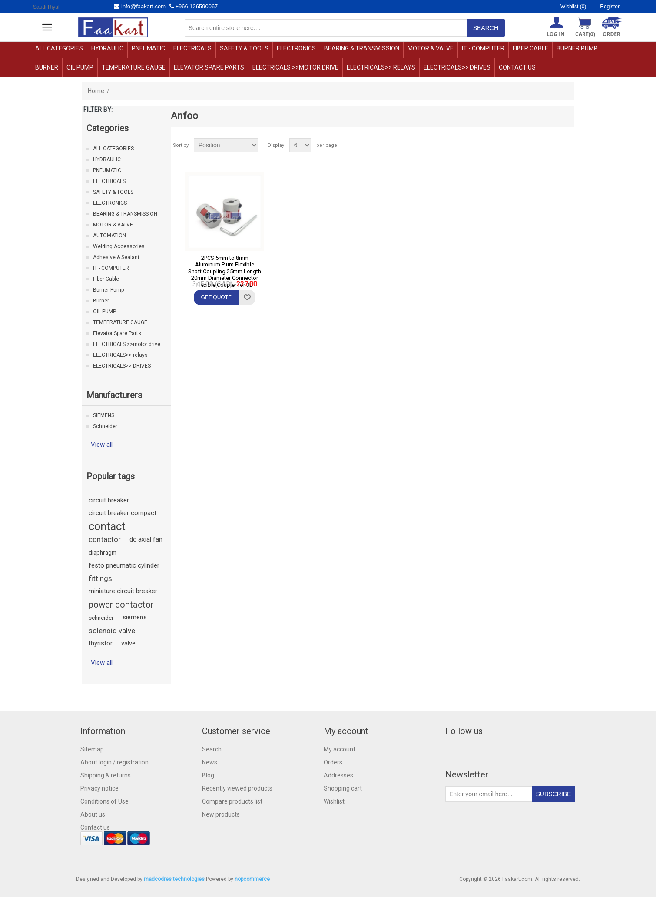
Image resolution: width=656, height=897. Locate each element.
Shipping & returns (105, 775)
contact (107, 526)
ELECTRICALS (192, 48)
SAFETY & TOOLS (244, 48)
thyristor (101, 643)
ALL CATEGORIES (59, 48)
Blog (208, 775)
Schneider (105, 426)
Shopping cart (343, 788)
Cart (585, 34)
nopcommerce (252, 879)
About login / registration (114, 762)
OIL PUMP (79, 67)
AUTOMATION (109, 236)
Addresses (338, 775)
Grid (551, 145)
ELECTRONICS (296, 48)
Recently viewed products (237, 788)
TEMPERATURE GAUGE (134, 67)
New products (221, 814)
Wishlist (334, 801)
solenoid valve (112, 630)
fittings (100, 578)
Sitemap (92, 749)
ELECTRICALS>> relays (381, 67)
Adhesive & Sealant (116, 257)
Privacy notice (99, 788)
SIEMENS (103, 415)
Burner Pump (577, 48)
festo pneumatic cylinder (124, 565)
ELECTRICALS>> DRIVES (457, 67)
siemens (135, 617)
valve (128, 643)
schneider (101, 617)
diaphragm (102, 552)
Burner (46, 67)
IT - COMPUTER (483, 48)
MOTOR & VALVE (431, 48)
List (566, 145)
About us (92, 814)
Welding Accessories (119, 246)
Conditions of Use (104, 801)
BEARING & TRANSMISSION (361, 48)
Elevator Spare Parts (209, 67)
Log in (556, 34)
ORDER (611, 34)
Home (96, 90)
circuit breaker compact (122, 513)
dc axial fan (145, 539)
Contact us (517, 67)
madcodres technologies (174, 879)
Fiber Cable (530, 48)
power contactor (121, 604)
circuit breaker (109, 500)
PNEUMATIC (148, 48)
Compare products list (232, 801)
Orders (333, 762)
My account (339, 749)
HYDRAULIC (107, 48)
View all (102, 444)
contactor (105, 539)
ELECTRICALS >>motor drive (295, 67)
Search (212, 749)
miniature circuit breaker (123, 591)
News (209, 762)
